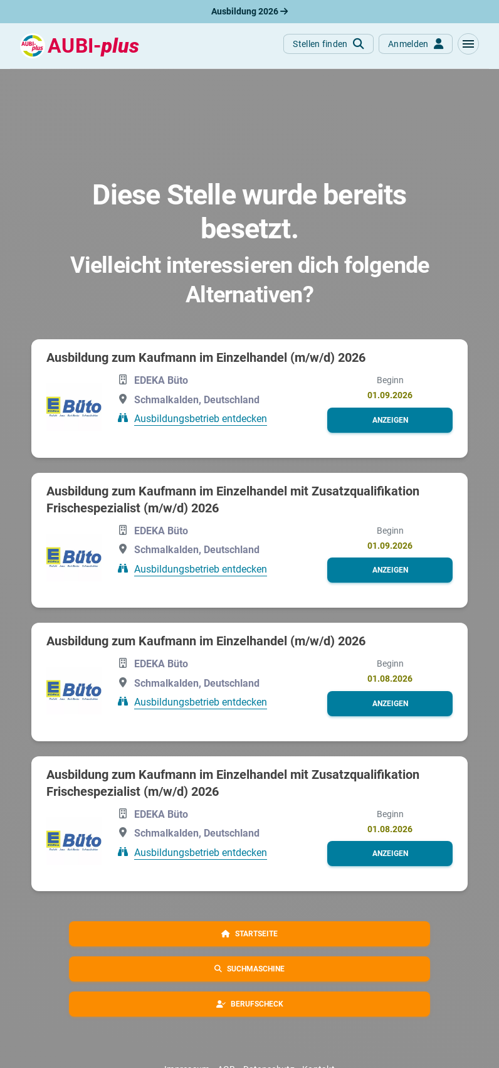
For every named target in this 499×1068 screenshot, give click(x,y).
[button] (468, 44)
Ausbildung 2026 (249, 11)
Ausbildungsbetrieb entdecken (200, 419)
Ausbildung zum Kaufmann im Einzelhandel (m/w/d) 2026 (205, 357)
